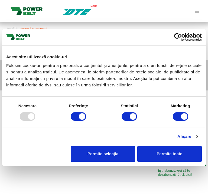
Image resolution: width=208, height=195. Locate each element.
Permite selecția (102, 153)
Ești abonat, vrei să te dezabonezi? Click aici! (175, 172)
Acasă (12, 29)
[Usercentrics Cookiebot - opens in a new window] (178, 37)
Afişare (184, 136)
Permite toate (169, 153)
